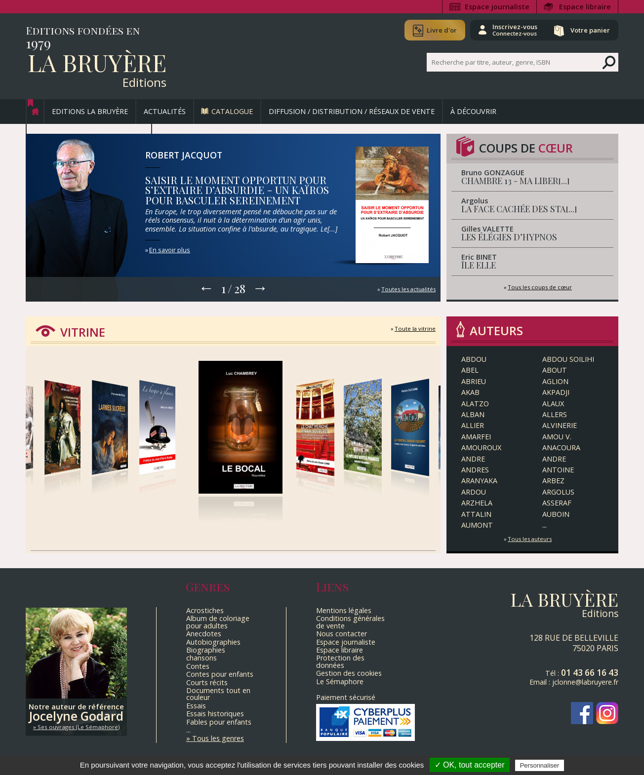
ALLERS (554, 414)
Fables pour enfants (218, 722)
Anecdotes (203, 633)
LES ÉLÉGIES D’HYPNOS (509, 236)
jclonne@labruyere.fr (585, 682)
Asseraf (556, 502)
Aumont (477, 525)
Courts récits (207, 682)
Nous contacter (341, 633)
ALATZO (475, 403)
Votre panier (590, 30)
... (544, 524)
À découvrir (473, 111)
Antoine (558, 469)
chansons (201, 657)
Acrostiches (205, 610)
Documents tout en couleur (218, 694)
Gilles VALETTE (487, 228)
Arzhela (476, 502)
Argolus (474, 200)
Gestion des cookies (349, 673)
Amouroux (481, 447)
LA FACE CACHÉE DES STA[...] (519, 208)
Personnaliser (540, 765)
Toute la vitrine (415, 328)
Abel (470, 370)
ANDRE (473, 459)
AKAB (470, 392)
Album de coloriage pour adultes (217, 622)
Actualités (165, 111)
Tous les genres (218, 738)
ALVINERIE (559, 425)
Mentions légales (343, 610)
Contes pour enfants (219, 674)
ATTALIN (476, 514)
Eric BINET (479, 257)
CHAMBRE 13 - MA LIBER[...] (515, 180)
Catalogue (232, 111)
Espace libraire (585, 6)
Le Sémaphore (339, 681)
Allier (472, 425)
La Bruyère (97, 62)
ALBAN (472, 414)
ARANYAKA (479, 480)
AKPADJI (555, 392)
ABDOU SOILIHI (568, 359)
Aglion (555, 381)
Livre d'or (442, 30)
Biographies (205, 650)
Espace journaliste (497, 6)
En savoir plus (169, 249)
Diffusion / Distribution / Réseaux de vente (352, 111)
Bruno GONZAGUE (492, 172)
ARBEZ (553, 480)
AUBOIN (555, 514)
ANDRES (475, 469)
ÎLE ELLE (478, 265)
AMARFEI (476, 436)
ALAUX (553, 403)
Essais (196, 705)
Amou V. (556, 436)
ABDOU (473, 359)
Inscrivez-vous (514, 29)
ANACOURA (561, 447)
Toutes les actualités (408, 289)
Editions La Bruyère (90, 111)
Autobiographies (213, 642)
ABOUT (554, 370)
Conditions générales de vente (350, 622)
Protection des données (340, 661)
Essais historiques (215, 713)
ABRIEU (473, 381)
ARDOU (473, 492)
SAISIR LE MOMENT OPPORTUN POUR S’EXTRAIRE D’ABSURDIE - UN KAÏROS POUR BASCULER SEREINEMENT (237, 190)
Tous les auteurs (530, 538)
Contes (197, 666)
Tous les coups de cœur (540, 287)
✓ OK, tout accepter (470, 765)
